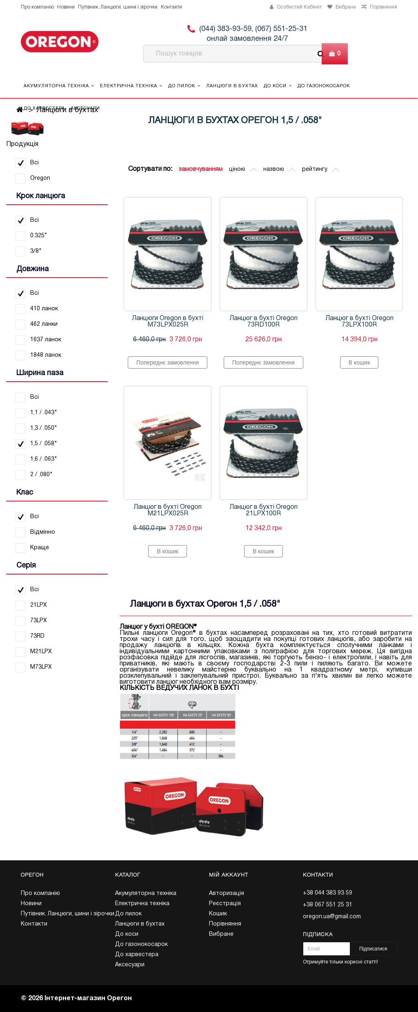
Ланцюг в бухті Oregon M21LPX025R (167, 510)
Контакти (171, 7)
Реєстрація (225, 903)
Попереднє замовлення (167, 362)
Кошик (218, 914)
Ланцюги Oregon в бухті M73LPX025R (167, 322)
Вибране (221, 934)
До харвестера (44, 108)
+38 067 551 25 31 (327, 905)
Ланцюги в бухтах (232, 86)
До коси (278, 86)
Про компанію (37, 7)
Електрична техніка (131, 86)
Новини (66, 7)
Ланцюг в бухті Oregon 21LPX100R (263, 510)
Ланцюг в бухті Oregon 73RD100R (263, 322)
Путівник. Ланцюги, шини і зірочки (118, 7)
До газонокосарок (324, 86)
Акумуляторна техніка (59, 86)
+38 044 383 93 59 (327, 893)
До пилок (184, 86)
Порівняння (225, 924)
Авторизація (226, 893)
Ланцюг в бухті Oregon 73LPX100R (359, 322)
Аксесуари (85, 108)
